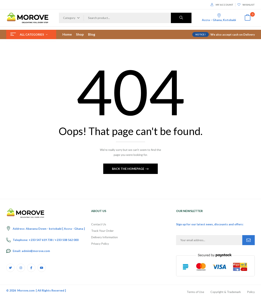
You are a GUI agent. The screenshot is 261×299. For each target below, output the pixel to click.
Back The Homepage (128, 168)
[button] (247, 18)
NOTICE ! (200, 34)
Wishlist (246, 4)
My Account (222, 4)
